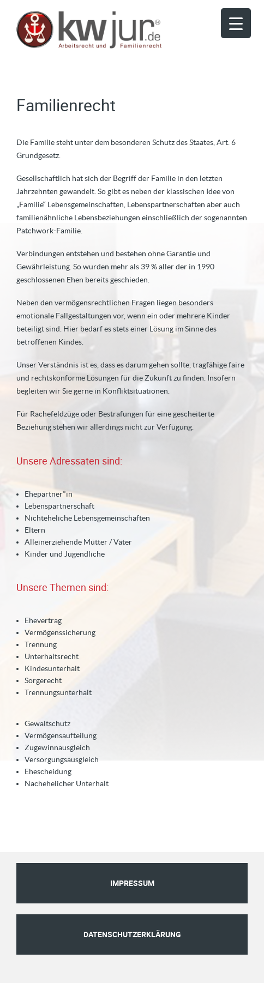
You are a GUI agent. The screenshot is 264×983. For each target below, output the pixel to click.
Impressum (132, 883)
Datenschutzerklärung (132, 934)
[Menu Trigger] (236, 23)
